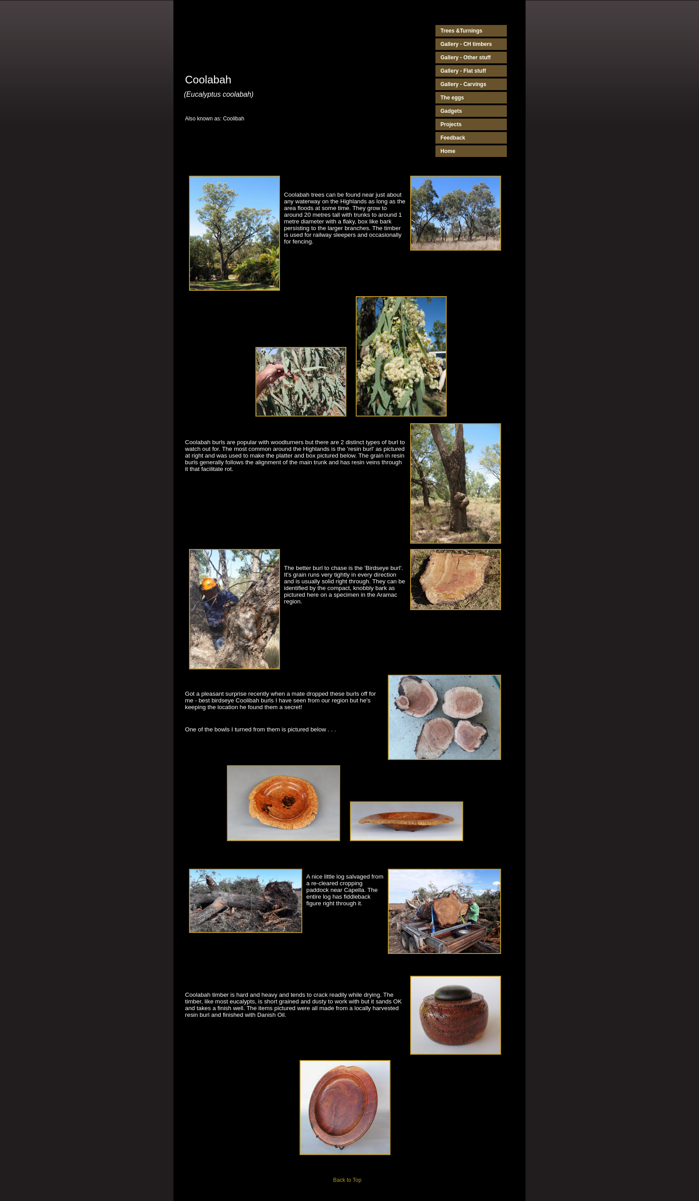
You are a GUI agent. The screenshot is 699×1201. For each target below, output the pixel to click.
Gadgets (451, 111)
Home (447, 151)
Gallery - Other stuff (465, 57)
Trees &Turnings (461, 31)
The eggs (452, 98)
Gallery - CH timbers (466, 44)
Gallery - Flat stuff (463, 71)
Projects (450, 124)
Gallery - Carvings (463, 84)
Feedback (452, 138)
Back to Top (347, 1180)
